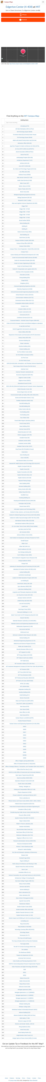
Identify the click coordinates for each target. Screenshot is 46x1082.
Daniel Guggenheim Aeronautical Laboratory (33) (24, 329)
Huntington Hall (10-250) (25, 503)
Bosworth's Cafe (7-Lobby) (24, 200)
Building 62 (24, 226)
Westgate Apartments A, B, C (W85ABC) (24, 992)
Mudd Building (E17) (25, 695)
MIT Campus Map (31, 116)
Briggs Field (24, 206)
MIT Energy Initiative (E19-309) (24, 655)
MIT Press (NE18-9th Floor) (24, 672)
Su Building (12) (24, 921)
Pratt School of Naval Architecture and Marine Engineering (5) (25, 806)
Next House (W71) (24, 715)
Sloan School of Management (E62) (24, 898)
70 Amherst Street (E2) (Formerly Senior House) (24, 134)
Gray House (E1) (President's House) (25, 449)
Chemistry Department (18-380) (24, 289)
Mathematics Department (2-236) (25, 626)
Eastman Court (24, 369)
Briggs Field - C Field (25, 211)
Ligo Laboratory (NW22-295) (24, 586)
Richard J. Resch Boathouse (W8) (24, 846)
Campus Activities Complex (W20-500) (24, 240)
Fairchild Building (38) (24, 406)
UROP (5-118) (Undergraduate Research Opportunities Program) (24, 963)
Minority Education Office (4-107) (25, 649)
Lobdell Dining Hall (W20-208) (24, 600)
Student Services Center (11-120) (25, 915)
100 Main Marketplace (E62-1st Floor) (24, 129)
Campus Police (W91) (24, 246)
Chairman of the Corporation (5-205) (24, 271)
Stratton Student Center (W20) (24, 906)
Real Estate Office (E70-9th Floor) (24, 832)
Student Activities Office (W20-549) (24, 909)
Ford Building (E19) (24, 414)
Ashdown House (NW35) (25, 174)
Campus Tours (24, 251)
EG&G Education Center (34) (25, 389)
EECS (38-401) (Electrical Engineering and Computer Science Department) (24, 386)
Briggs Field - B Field (25, 209)
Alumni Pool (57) (25, 154)
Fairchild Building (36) (24, 403)
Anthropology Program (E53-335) (25, 157)
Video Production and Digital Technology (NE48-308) (24, 966)
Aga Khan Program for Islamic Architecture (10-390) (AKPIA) (24, 146)
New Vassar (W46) (24, 709)
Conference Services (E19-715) (24, 317)
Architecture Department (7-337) (24, 160)
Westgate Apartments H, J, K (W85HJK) (24, 1001)
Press (39, 1078)
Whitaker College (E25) (24, 1006)
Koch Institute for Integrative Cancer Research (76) (24, 557)
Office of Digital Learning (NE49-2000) (24, 760)
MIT (38, 6)
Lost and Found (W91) (24, 603)
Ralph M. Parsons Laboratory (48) (24, 823)
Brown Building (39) (24, 223)
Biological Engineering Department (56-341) (24, 194)
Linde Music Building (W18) (24, 589)
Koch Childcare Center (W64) (25, 555)
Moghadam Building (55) (25, 689)
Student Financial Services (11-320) (24, 912)
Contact (34, 1078)
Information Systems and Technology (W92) (24, 509)
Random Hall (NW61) (24, 826)
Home (6, 1078)
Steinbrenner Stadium (24, 903)
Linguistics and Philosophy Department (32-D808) (25, 592)
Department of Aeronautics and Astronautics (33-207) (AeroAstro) (24, 334)
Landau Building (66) (25, 572)
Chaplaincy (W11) (24, 283)
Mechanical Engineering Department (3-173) (24, 640)
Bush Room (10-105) (25, 237)
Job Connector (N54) (25, 532)
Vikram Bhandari (33, 1080)
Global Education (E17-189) (24, 432)
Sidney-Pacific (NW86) (24, 883)
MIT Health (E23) (24, 660)
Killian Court (24, 543)
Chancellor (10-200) (24, 274)
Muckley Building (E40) (24, 692)
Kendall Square (24, 540)
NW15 (24, 726)
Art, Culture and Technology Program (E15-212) (24, 169)
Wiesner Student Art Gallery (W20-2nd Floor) (24, 1015)
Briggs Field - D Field (25, 214)
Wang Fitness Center (25, 983)
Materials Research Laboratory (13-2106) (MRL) (24, 620)
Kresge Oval (25, 563)
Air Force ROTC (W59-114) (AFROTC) (24, 149)
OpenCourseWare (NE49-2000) (24, 778)
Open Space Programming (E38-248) (25, 775)
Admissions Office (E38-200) (25, 143)
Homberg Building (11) (24, 497)
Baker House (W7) (24, 183)
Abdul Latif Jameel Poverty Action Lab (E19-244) (24, 140)
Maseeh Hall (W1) (24, 617)
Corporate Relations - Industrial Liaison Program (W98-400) (24, 320)
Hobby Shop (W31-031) (24, 492)
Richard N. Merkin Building (24, 849)
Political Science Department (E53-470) (24, 803)
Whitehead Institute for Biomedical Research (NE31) (24, 1009)
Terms (23, 1078)
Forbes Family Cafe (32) (25, 409)
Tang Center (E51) (24, 923)
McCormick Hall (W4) (24, 629)
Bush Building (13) (24, 234)
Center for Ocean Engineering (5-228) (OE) (24, 263)
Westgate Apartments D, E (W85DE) (24, 995)
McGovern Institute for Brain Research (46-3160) (24, 635)
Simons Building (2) (24, 889)
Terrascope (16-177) (24, 935)
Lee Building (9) (24, 580)
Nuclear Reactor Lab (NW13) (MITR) (24, 718)
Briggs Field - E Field (25, 217)
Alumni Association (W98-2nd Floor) (24, 151)
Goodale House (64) (24, 437)
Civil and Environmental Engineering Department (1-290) (24, 292)
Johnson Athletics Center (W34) (24, 535)
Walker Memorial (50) (24, 981)
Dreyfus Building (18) (25, 349)
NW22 (24, 740)
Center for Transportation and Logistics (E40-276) (25, 269)
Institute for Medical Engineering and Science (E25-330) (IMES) (24, 515)
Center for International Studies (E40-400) (24, 260)
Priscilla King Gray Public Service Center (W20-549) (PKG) (24, 812)
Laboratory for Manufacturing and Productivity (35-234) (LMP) (24, 566)
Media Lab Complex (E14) (24, 646)
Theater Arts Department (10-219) (24, 955)
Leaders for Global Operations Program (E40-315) (24, 577)
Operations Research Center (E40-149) (24, 780)
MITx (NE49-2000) (24, 686)
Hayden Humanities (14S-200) (24, 472)
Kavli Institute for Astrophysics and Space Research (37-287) (24, 537)
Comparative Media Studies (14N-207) (24, 303)
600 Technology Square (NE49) (24, 131)
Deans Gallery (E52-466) (25, 332)
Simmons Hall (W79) (25, 886)
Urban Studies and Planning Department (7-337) (24, 961)
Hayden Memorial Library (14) (24, 475)
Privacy (28, 1078)
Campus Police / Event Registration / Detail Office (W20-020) (24, 249)
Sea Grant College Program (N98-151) (24, 881)
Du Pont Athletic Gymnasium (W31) (24, 354)
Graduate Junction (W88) (25, 443)
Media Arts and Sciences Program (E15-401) (24, 643)
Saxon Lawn (25, 869)
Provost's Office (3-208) (24, 815)
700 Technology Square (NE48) (24, 137)
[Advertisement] (23, 34)
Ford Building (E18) (24, 412)
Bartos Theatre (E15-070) (24, 189)
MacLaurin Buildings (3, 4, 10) (24, 612)
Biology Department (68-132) (25, 197)
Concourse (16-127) (24, 314)
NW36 (24, 749)
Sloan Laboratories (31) (24, 892)
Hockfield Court (24, 495)
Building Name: (25, 120)
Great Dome (25, 452)
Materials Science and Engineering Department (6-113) (24, 623)
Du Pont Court (24, 357)
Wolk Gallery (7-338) (25, 1018)
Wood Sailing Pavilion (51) (24, 1032)
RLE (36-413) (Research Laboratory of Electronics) (24, 852)
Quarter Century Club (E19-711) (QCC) (24, 818)
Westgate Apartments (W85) (24, 989)
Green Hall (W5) (24, 457)
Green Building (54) (24, 454)
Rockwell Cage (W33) (24, 858)
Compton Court (24, 306)
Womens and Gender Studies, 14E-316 (24, 1024)
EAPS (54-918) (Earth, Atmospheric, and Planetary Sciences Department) (24, 363)
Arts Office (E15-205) (24, 171)
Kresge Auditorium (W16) (25, 560)
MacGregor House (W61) (25, 609)
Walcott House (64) (24, 978)
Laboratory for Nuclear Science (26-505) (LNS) (24, 569)
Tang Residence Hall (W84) (24, 926)
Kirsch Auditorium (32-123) (24, 549)
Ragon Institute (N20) (24, 820)
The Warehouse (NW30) (24, 952)
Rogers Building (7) (24, 861)
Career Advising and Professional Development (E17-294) (25, 254)
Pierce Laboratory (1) (24, 798)
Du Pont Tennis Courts (24, 360)
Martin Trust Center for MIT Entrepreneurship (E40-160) (24, 615)
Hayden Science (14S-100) (24, 477)
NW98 (24, 758)
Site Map (18, 1078)
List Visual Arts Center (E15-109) (25, 595)
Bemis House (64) (24, 191)
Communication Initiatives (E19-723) (24, 297)
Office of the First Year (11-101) (24, 769)
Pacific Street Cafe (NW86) (24, 783)
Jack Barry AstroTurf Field (24, 529)
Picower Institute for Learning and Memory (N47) (24, 795)
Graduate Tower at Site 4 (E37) (24, 446)
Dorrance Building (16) (24, 340)
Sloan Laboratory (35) (24, 895)
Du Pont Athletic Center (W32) (24, 352)
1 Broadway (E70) (24, 126)
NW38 (24, 752)
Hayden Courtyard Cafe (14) (24, 466)
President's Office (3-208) (24, 809)
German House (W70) (24, 429)
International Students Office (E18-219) (24, 523)
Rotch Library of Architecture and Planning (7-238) (24, 863)
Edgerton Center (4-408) (19, 6)
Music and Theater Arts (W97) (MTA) (24, 700)
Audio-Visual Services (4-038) (24, 180)
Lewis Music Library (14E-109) (24, 583)
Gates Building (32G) (25, 426)
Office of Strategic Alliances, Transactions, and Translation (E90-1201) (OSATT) (24, 766)
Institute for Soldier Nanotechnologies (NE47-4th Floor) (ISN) (24, 517)
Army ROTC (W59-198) (24, 166)
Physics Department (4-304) (24, 792)
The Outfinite (24, 949)
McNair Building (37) (25, 637)
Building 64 (24, 229)
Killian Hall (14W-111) (24, 546)
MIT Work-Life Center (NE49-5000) (24, 680)
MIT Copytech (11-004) (24, 652)
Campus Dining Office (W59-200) (25, 243)
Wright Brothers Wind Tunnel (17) (25, 1035)
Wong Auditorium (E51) (24, 1026)
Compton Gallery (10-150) (24, 309)
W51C (24, 972)
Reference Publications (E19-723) (24, 835)
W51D (24, 975)
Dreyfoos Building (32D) (24, 346)
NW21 (24, 738)
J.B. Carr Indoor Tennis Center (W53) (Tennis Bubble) (25, 526)
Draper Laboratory (24, 343)
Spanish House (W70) (24, 901)
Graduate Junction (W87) (25, 440)
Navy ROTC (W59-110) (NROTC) (25, 703)
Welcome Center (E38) (24, 986)
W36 (25, 969)
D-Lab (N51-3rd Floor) (24, 326)
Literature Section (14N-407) (25, 597)
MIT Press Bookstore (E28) (24, 675)
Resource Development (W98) (24, 843)
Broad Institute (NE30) (24, 220)
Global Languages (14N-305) (25, 434)
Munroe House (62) (24, 698)
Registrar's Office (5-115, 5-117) (24, 838)
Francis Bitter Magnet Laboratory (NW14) (25, 420)
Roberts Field (24, 855)
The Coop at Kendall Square (25, 938)
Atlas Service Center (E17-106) (24, 177)
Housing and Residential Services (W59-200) (24, 500)
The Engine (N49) (24, 943)
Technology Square (24, 932)
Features (12, 1078)
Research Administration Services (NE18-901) (24, 841)
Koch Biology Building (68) (24, 552)
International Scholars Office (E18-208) (24, 520)
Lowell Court (25, 606)
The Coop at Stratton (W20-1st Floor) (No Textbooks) (24, 941)
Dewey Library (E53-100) (25, 337)
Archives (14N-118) (24, 163)
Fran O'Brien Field (24, 417)
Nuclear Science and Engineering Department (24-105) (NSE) (25, 723)
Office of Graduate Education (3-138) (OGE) (24, 763)
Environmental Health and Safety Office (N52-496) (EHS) (24, 394)
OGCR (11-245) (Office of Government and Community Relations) (25, 772)
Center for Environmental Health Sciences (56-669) (24, 257)
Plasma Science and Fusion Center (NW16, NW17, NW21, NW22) (25, 800)
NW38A (24, 755)
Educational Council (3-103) (24, 383)
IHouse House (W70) (25, 506)
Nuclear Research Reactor (24, 720)
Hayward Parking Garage (24, 480)
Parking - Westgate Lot (24, 786)
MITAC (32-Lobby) (24, 683)
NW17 (24, 732)
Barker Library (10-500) (24, 186)
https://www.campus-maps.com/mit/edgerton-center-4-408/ (23, 63)
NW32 (24, 746)
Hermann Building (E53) (24, 486)
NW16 (24, 729)
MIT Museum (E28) (24, 669)
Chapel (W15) (24, 280)
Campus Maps (8, 2)
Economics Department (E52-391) (24, 374)
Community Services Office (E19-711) (24, 300)
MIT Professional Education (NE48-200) (24, 678)
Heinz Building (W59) (24, 483)
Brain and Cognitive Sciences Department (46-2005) (24, 203)
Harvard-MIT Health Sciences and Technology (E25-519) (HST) (24, 463)
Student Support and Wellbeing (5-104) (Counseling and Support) (24, 918)
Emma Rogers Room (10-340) (24, 392)
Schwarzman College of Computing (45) (24, 878)
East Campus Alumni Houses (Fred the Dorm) (25, 366)
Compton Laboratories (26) (24, 312)
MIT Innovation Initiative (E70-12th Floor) (24, 663)
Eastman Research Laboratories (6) (24, 372)
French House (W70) (25, 423)
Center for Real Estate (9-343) (24, 266)
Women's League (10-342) (24, 1021)
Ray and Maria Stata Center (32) (24, 829)
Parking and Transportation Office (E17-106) (24, 789)
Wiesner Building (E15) (24, 1012)
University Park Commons (24, 958)
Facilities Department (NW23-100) (24, 400)
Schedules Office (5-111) (25, 872)
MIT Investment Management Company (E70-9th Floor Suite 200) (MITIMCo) (24, 666)
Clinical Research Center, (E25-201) (24, 294)
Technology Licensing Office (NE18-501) (24, 929)
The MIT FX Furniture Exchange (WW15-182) (25, 946)
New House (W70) (24, 706)
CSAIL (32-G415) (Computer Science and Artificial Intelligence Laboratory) (25, 323)
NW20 (24, 735)
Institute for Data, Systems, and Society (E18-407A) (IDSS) (24, 512)
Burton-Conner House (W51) (25, 231)
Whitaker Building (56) (24, 1003)
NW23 (24, 743)
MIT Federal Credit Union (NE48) (25, 658)
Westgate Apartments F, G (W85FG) (24, 998)
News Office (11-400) (24, 712)
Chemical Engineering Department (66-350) (24, 286)
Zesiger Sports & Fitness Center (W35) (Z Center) (25, 1038)
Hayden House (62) (24, 469)
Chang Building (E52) (24, 277)
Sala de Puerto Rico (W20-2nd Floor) (25, 866)
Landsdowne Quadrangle (25, 575)
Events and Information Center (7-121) (24, 397)
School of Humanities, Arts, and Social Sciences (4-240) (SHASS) (24, 875)
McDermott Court (24, 632)
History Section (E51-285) (24, 489)
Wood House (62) (24, 1029)
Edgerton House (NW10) (25, 380)
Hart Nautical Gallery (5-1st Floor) (24, 460)
